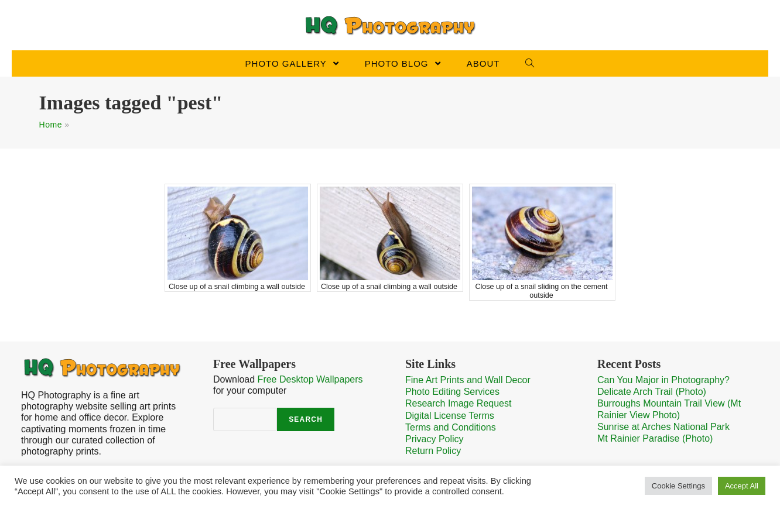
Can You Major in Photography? (663, 380)
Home (50, 124)
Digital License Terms (449, 416)
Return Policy (433, 451)
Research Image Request (458, 403)
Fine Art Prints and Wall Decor (468, 380)
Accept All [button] (741, 485)
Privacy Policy (434, 439)
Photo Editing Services (452, 392)
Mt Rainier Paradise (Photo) (655, 438)
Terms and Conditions (450, 427)
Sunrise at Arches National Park (663, 427)
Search (306, 419)
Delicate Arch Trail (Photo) (651, 392)
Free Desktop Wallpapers (310, 379)
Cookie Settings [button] (678, 485)
